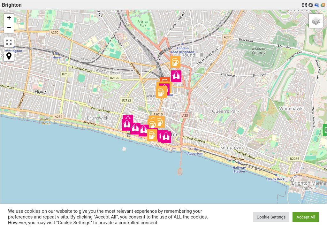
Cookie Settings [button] (271, 217)
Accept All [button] (305, 217)
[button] (144, 130)
